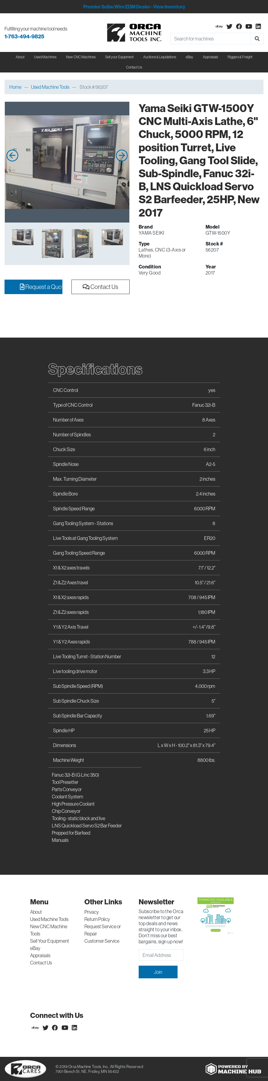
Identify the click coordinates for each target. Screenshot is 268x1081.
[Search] (210, 38)
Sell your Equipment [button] (119, 57)
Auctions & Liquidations (159, 57)
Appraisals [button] (210, 57)
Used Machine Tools (50, 87)
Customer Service (101, 941)
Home (15, 87)
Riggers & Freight (240, 57)
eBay (189, 57)
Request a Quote (41, 286)
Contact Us (134, 67)
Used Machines (45, 57)
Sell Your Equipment (49, 941)
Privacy (91, 912)
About (36, 912)
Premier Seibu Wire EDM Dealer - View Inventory (134, 7)
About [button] (20, 57)
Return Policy (97, 919)
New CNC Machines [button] (81, 57)
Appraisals (40, 955)
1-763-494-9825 (24, 36)
